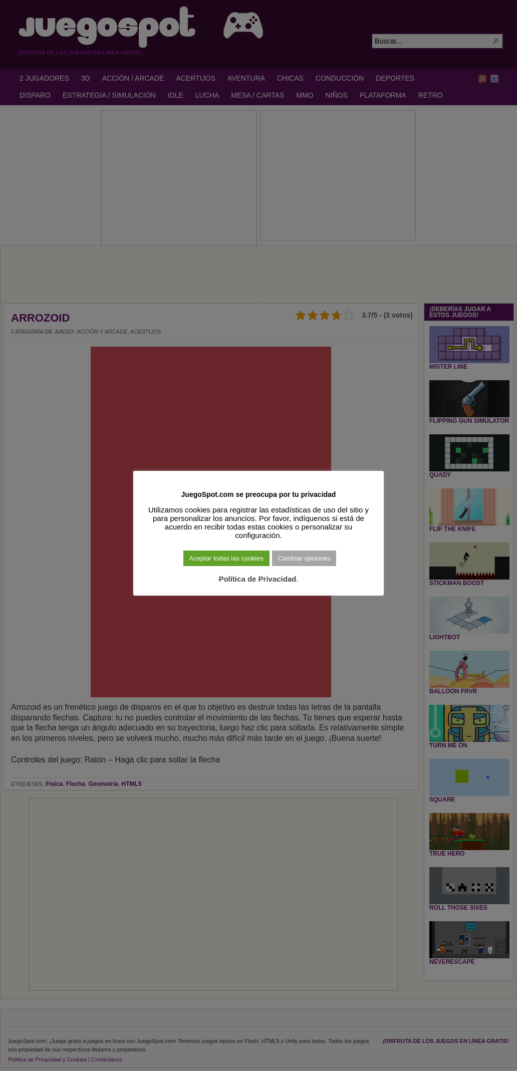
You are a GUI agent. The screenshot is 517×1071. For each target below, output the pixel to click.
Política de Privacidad (257, 583)
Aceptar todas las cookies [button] (226, 562)
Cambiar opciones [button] (304, 562)
